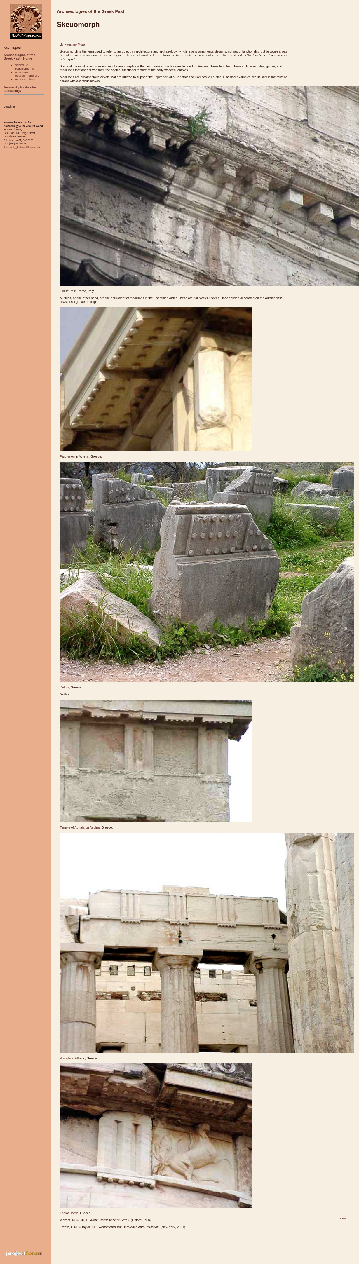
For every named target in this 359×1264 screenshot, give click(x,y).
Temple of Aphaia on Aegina (80, 827)
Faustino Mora (75, 44)
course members (27, 75)
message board (26, 79)
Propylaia (66, 1058)
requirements (24, 68)
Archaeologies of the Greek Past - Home (19, 56)
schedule (21, 65)
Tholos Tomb (69, 1213)
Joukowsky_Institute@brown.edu (22, 147)
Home (342, 1218)
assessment (23, 72)
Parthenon (67, 456)
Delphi (64, 687)
